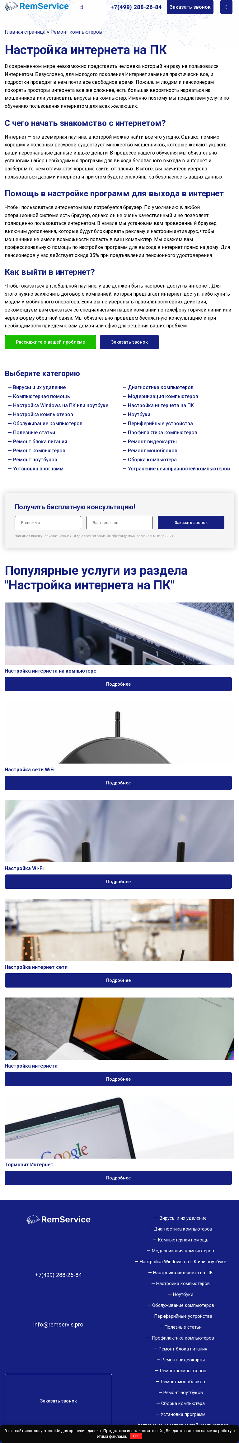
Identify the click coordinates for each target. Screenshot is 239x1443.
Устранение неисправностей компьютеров (179, 469)
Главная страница (25, 32)
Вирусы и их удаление (39, 387)
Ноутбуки (139, 414)
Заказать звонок (190, 7)
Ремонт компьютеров (39, 451)
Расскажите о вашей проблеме (50, 342)
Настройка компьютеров (43, 414)
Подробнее (118, 684)
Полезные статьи (34, 433)
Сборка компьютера (152, 460)
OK (136, 1436)
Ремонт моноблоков (152, 451)
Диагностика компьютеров (161, 387)
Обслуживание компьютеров (47, 423)
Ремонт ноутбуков (35, 460)
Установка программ (38, 469)
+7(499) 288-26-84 (136, 7)
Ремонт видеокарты (152, 442)
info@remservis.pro (58, 1324)
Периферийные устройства (160, 423)
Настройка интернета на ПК (161, 405)
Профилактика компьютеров (162, 433)
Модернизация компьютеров (163, 396)
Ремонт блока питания (40, 442)
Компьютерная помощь (41, 396)
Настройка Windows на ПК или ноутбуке (60, 405)
